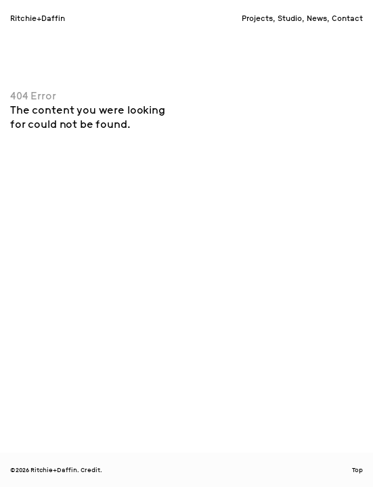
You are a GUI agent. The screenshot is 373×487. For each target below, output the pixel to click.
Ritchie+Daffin (37, 18)
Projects (257, 18)
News (317, 18)
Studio (290, 18)
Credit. (91, 470)
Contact (347, 18)
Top (357, 470)
